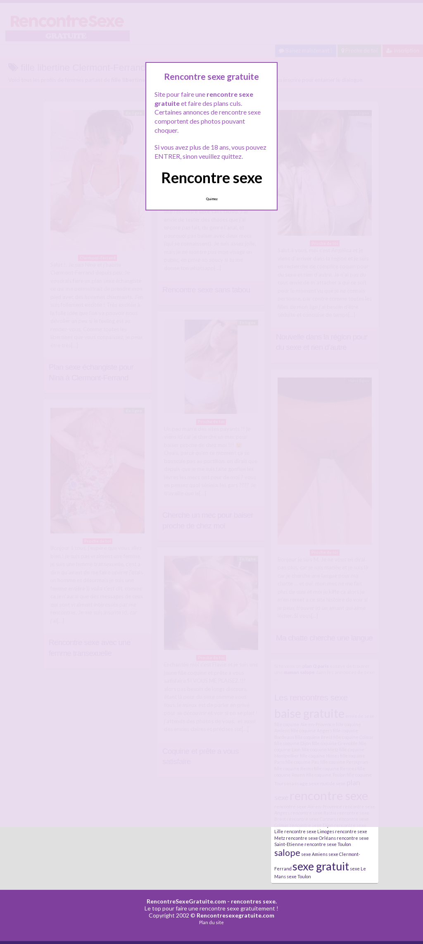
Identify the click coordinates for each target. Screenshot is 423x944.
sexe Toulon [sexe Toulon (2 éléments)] (299, 876)
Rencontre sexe (211, 177)
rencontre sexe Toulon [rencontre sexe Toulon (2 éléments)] (327, 844)
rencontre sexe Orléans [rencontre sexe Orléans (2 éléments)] (311, 838)
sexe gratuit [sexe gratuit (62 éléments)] (320, 866)
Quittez (212, 199)
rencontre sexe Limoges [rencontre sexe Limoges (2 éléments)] (309, 831)
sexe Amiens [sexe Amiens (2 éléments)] (314, 854)
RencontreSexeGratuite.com (186, 901)
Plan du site (211, 922)
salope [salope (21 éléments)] (287, 852)
